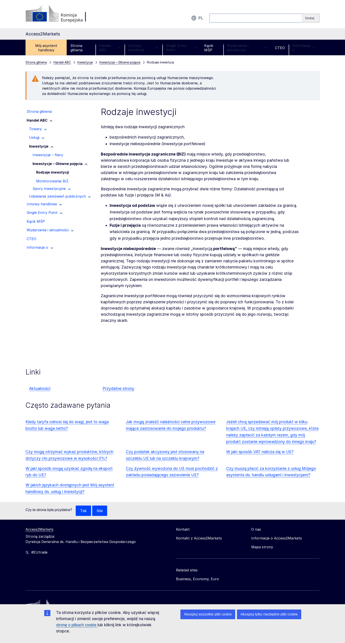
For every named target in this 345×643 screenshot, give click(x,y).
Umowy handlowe (143, 47)
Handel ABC (110, 47)
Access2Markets (39, 529)
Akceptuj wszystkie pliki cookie (208, 614)
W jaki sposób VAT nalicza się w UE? (260, 451)
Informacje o (304, 47)
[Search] (310, 18)
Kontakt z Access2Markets (199, 538)
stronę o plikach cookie (76, 625)
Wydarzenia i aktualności (247, 47)
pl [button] (197, 18)
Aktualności (39, 388)
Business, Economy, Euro (197, 579)
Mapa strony (262, 547)
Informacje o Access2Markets (276, 538)
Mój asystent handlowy (46, 47)
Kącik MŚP (208, 47)
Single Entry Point (181, 47)
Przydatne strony (118, 388)
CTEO (280, 48)
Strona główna (76, 47)
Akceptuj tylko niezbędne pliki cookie (269, 614)
